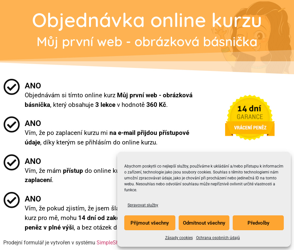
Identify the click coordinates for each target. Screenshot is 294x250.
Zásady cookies (179, 237)
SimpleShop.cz (114, 242)
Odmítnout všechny (204, 223)
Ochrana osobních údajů (218, 237)
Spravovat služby (143, 205)
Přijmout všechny (150, 223)
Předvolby (258, 223)
